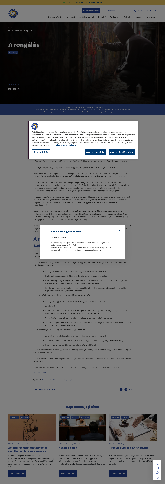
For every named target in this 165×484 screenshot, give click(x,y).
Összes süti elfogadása (122, 152)
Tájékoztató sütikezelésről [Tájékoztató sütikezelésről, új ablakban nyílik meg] (65, 145)
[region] (83, 140)
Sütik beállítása (41, 152)
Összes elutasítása (95, 152)
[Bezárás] (119, 230)
